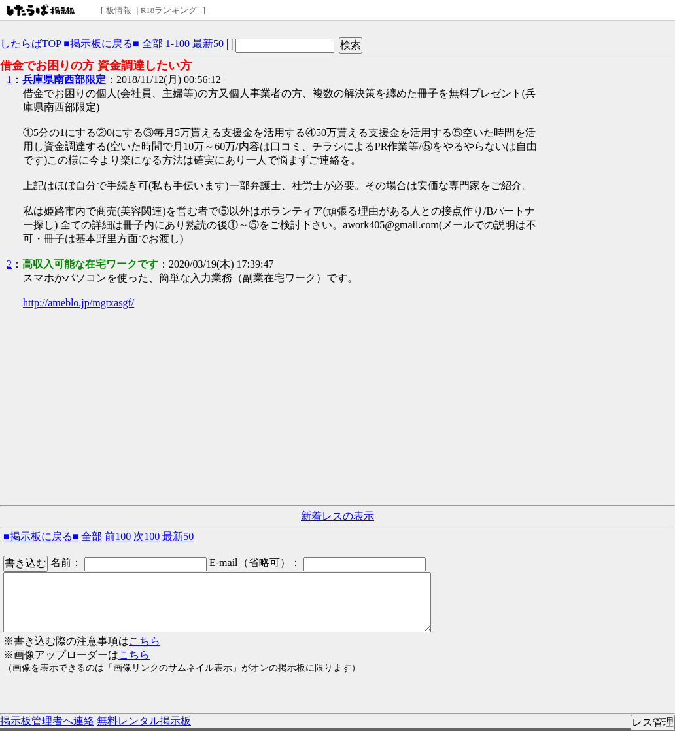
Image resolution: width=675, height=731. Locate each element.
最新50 (208, 43)
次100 (146, 536)
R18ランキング (169, 10)
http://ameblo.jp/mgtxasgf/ (78, 302)
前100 (118, 536)
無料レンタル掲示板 (144, 720)
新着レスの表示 (337, 516)
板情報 (118, 10)
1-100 (177, 43)
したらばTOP (30, 43)
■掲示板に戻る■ (101, 43)
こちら (144, 641)
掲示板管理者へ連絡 (47, 720)
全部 (152, 43)
